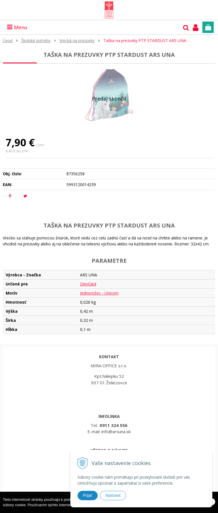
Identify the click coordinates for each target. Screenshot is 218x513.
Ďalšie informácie (137, 510)
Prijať (87, 495)
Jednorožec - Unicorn (99, 293)
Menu (17, 27)
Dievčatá (88, 284)
